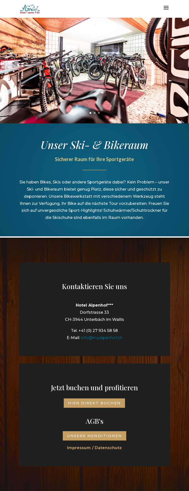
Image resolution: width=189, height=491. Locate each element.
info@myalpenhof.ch (101, 334)
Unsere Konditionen (94, 435)
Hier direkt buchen (94, 403)
